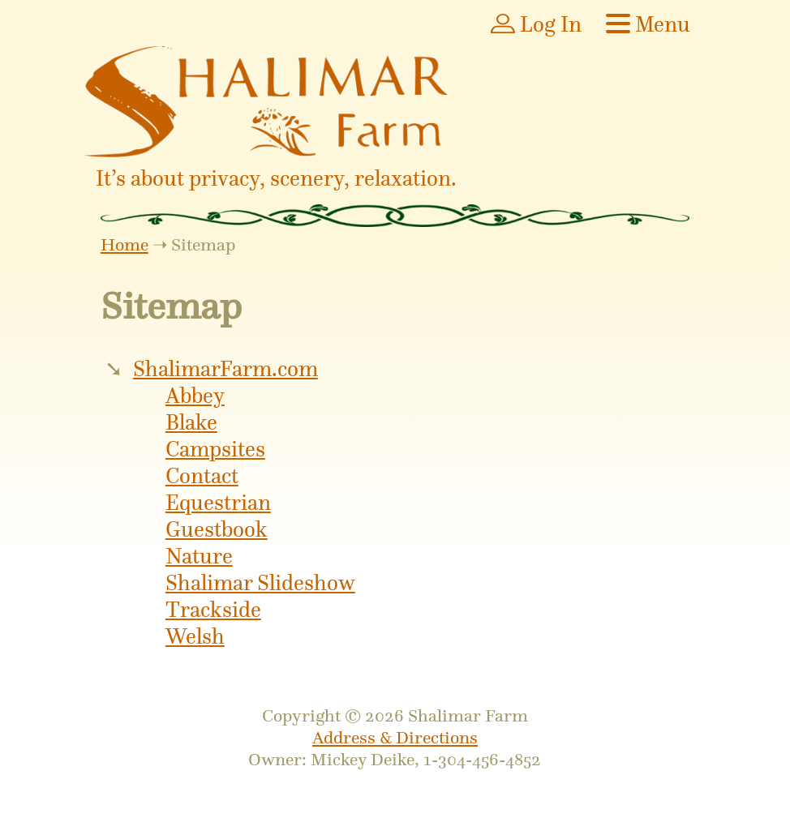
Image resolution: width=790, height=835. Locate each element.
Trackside (213, 610)
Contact (201, 476)
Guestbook (216, 529)
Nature (199, 556)
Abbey (195, 396)
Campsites (215, 449)
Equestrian (218, 503)
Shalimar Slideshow (260, 583)
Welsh (195, 636)
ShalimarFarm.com (225, 369)
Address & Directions (395, 737)
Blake (191, 422)
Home (124, 244)
